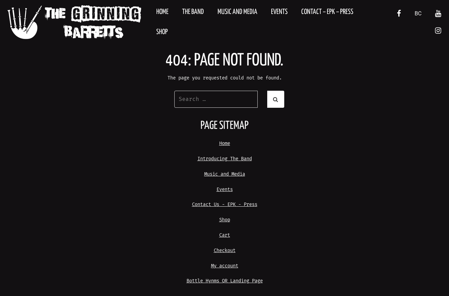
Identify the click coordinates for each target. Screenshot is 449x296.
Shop (162, 32)
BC (418, 13)
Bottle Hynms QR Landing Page (225, 281)
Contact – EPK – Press (327, 12)
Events (279, 12)
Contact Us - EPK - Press (224, 204)
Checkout (225, 250)
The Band (193, 12)
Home (162, 12)
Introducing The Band (224, 159)
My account (224, 266)
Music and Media (237, 12)
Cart (224, 235)
